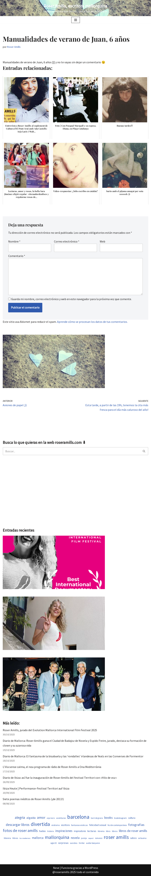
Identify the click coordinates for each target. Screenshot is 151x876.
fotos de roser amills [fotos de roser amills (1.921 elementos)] (20, 830)
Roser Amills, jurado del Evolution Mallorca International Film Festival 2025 (50, 730)
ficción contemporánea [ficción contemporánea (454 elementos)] (117, 825)
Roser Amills (14, 46)
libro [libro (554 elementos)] (108, 831)
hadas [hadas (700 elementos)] (42, 831)
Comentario (16, 256)
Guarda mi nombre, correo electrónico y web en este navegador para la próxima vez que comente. (71, 299)
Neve (56, 868)
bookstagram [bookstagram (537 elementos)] (120, 818)
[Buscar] (71, 451)
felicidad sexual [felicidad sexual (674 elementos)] (97, 825)
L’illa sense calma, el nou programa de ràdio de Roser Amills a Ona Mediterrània (52, 767)
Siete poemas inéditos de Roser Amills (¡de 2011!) (33, 799)
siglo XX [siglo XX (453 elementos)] (53, 843)
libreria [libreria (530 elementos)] (101, 831)
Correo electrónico (66, 241)
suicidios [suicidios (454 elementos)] (73, 843)
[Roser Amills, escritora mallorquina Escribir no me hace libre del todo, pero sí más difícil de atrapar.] (76, 8)
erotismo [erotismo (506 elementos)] (55, 825)
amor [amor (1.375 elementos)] (41, 817)
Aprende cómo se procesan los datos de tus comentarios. (92, 322)
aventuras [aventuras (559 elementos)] (61, 818)
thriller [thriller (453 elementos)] (82, 843)
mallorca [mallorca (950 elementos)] (37, 838)
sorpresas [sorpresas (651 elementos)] (63, 843)
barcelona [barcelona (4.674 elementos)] (78, 816)
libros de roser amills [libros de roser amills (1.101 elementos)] (133, 831)
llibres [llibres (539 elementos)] (15, 838)
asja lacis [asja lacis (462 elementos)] (51, 818)
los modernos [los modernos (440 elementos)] (25, 838)
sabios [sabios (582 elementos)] (133, 838)
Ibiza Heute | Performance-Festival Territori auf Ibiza (36, 788)
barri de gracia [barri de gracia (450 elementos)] (97, 818)
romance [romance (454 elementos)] (98, 838)
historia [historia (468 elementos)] (50, 831)
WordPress (91, 868)
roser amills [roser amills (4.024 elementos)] (116, 837)
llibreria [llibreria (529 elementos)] (7, 838)
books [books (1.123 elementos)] (108, 817)
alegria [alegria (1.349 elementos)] (20, 817)
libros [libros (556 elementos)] (114, 831)
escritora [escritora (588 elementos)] (65, 825)
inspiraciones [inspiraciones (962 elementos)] (63, 831)
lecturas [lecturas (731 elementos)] (91, 831)
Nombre (14, 241)
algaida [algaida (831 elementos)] (31, 817)
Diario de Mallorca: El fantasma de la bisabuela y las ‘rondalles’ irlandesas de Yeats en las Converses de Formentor (73, 756)
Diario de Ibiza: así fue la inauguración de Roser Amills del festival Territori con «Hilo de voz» (60, 777)
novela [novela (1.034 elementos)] (75, 838)
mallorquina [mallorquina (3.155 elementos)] (57, 837)
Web (102, 241)
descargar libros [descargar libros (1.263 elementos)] (17, 824)
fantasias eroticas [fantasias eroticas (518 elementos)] (79, 825)
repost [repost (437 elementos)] (91, 838)
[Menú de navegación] (75, 20)
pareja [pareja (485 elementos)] (84, 838)
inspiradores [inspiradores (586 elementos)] (80, 831)
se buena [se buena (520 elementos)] (142, 838)
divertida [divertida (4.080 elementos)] (40, 824)
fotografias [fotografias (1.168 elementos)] (136, 825)
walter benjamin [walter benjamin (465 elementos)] (93, 843)
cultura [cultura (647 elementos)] (131, 817)
